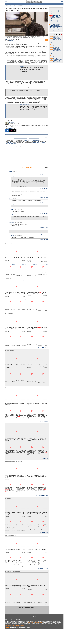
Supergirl (46, 299)
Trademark (40, 616)
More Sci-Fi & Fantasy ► (43, 347)
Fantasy (14, 299)
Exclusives (30, 4)
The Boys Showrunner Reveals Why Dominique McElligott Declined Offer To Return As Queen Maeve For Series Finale (56, 26)
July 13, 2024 (34, 95)
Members (41, 4)
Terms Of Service (19, 616)
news (10, 5)
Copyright (36, 616)
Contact (43, 616)
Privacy (32, 616)
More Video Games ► (43, 421)
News (26, 4)
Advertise (47, 616)
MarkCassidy (8, 39)
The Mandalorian (23, 280)
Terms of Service (27, 140)
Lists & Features (35, 4)
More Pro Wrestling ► (43, 604)
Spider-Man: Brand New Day (43, 280)
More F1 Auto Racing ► (43, 532)
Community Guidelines (36, 140)
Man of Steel (11, 40)
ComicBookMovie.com (13, 145)
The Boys (24, 299)
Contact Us (7, 627)
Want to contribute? (27, 162)
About (15, 616)
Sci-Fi (47, 246)
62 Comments (26, 168)
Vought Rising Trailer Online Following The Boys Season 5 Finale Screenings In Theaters (55, 17)
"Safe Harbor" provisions (34, 138)
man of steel (20, 5)
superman (14, 5)
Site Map (11, 616)
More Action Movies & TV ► (42, 568)
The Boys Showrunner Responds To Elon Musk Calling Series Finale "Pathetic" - (56, 29)
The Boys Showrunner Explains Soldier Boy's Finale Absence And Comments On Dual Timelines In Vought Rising (55, 21)
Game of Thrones (34, 299)
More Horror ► (45, 458)
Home (7, 5)
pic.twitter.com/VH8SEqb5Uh (33, 92)
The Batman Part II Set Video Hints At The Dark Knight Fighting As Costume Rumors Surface (56, 12)
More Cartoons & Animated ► (42, 495)
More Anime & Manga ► (43, 385)
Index (9, 616)
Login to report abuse (44, 174)
